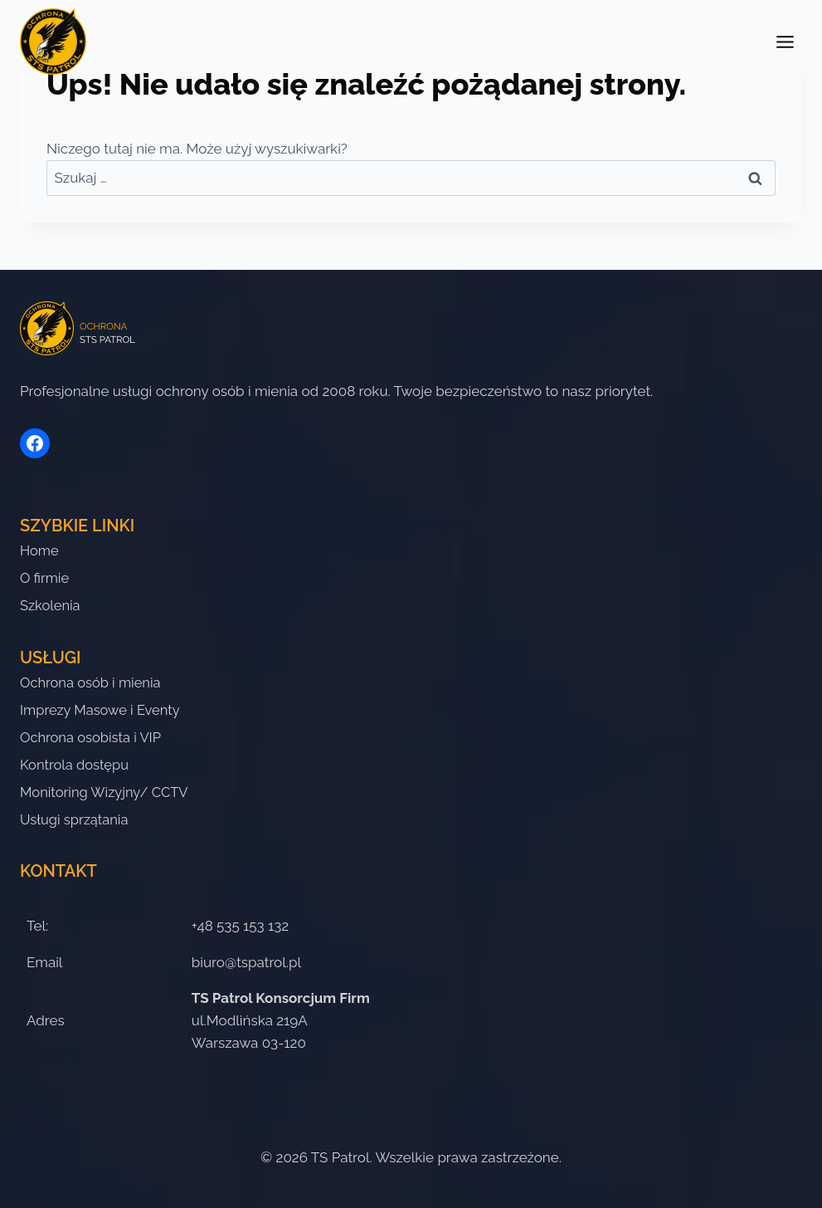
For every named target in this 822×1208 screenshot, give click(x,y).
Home (40, 544)
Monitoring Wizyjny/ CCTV (106, 791)
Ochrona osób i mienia (92, 678)
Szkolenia (51, 600)
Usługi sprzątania (76, 819)
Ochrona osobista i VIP (92, 734)
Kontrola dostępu (76, 763)
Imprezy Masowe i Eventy (102, 706)
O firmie (45, 572)
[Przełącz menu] (785, 42)
